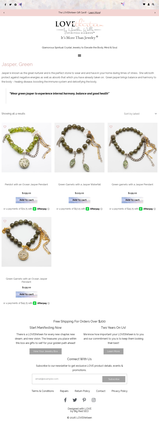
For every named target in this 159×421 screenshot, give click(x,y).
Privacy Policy (120, 392)
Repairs (64, 392)
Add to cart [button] (26, 200)
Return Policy (82, 392)
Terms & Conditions (42, 392)
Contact (100, 392)
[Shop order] (139, 113)
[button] (153, 4)
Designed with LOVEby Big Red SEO (79, 411)
